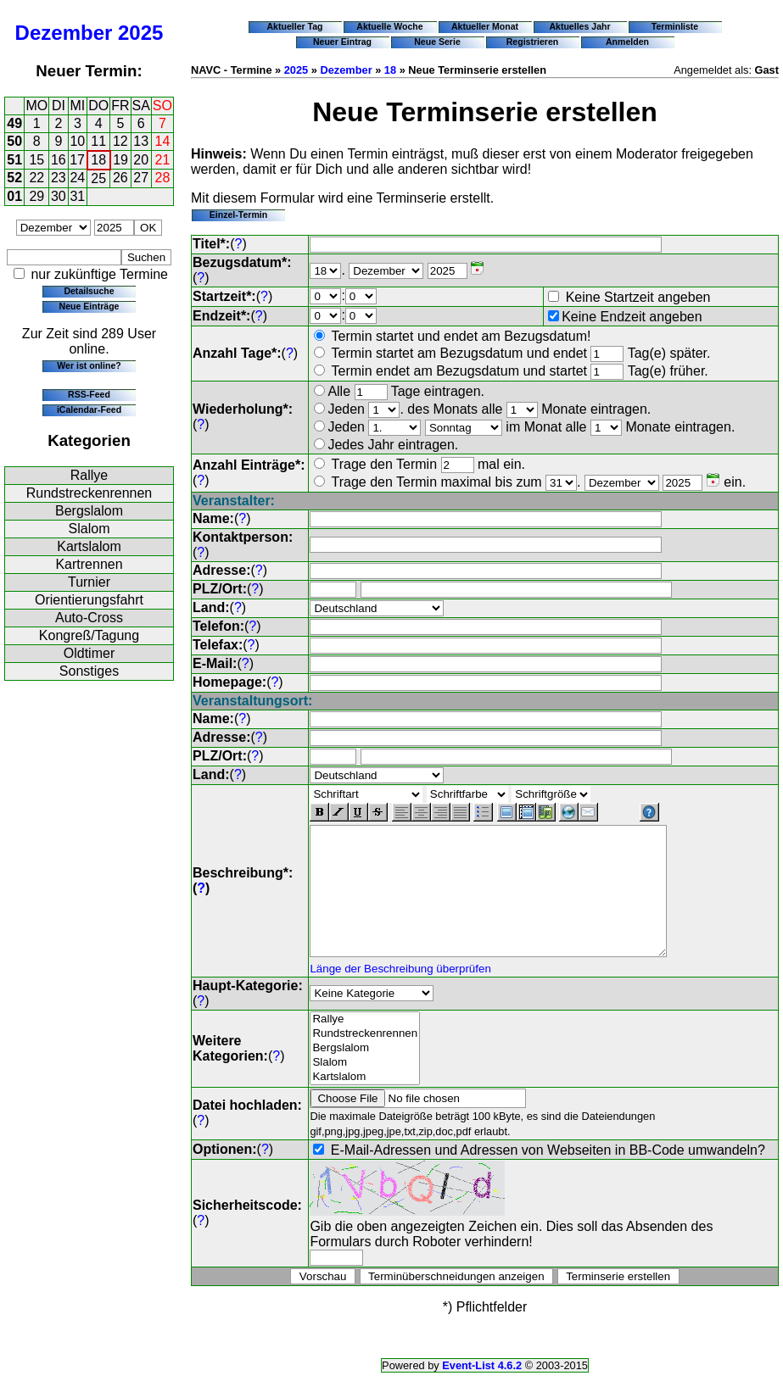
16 (58, 160)
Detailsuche (89, 291)
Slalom (89, 528)
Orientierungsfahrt (89, 600)
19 (120, 160)
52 (14, 177)
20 (140, 160)
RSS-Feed (89, 394)
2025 (140, 32)
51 (14, 160)
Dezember (64, 32)
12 (120, 141)
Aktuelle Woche (389, 26)
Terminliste (675, 26)
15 (36, 160)
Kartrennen (88, 564)
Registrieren (532, 41)
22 (36, 177)
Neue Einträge (89, 306)
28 (163, 177)
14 (163, 141)
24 (77, 177)
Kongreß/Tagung (89, 635)
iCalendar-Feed (89, 409)
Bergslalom (89, 511)
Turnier (89, 582)
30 (58, 196)
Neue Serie (437, 41)
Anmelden (627, 41)
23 (58, 177)
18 (98, 160)
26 (120, 177)
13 (140, 141)
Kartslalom (89, 546)
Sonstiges (89, 671)
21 (163, 160)
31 (77, 196)
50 (14, 141)
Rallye (89, 475)
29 (36, 196)
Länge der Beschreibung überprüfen (400, 994)
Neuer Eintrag (342, 41)
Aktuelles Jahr (579, 26)
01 (14, 196)
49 (14, 123)
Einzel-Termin (238, 214)
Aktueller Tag (294, 26)
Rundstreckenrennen (89, 493)
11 (98, 141)
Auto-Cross (89, 617)
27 (140, 177)
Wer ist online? (88, 365)
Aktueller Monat (484, 26)
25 (98, 178)
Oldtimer (89, 653)
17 (77, 160)
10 (77, 141)
